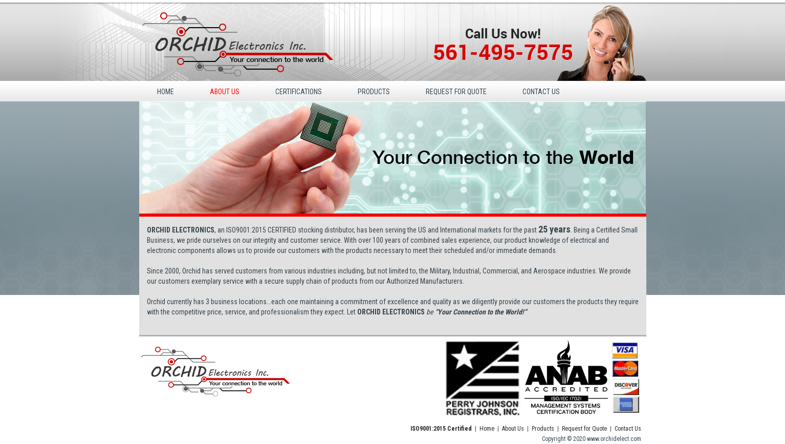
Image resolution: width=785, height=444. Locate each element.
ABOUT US (224, 92)
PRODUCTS (374, 92)
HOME (165, 92)
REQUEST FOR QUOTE (456, 92)
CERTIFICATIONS (298, 92)
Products (543, 428)
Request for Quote (584, 428)
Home (486, 428)
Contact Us (628, 428)
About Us (513, 428)
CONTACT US (541, 92)
